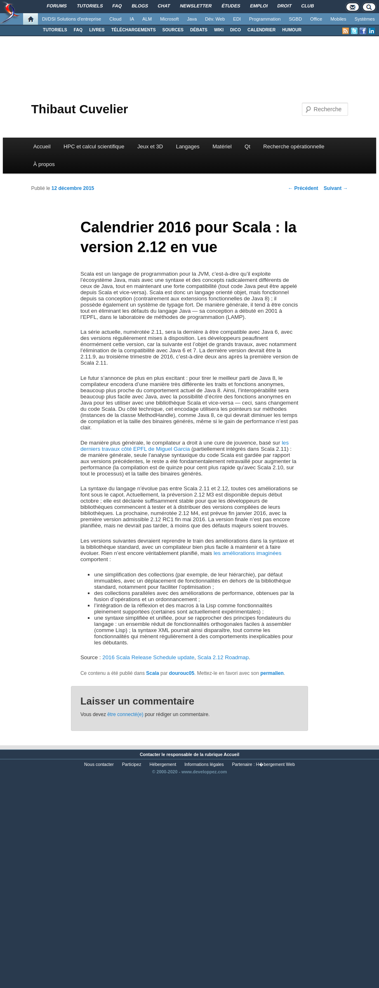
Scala (152, 673)
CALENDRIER (261, 30)
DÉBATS (198, 30)
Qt (247, 146)
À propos (44, 164)
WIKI (219, 30)
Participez (131, 764)
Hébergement (163, 764)
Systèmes (365, 18)
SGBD (295, 18)
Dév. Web (215, 18)
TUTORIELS (55, 30)
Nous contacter (99, 764)
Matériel (221, 146)
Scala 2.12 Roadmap (223, 657)
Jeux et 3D (150, 146)
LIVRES (97, 30)
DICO (235, 30)
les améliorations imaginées (247, 553)
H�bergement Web (275, 764)
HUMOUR (291, 30)
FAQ (78, 30)
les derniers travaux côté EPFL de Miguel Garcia (184, 446)
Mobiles (338, 18)
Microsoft (169, 18)
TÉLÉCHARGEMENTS (133, 30)
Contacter (150, 754)
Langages (188, 146)
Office (316, 18)
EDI (237, 18)
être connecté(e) (125, 714)
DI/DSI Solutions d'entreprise (71, 18)
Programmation (264, 18)
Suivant (336, 188)
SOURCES (173, 30)
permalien (272, 673)
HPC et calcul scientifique (94, 146)
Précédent (303, 188)
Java (192, 18)
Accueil (42, 146)
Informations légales (204, 764)
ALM (147, 18)
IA (132, 18)
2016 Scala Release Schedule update (148, 657)
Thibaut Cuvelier (79, 109)
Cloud (115, 18)
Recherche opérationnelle (293, 146)
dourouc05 (181, 673)
